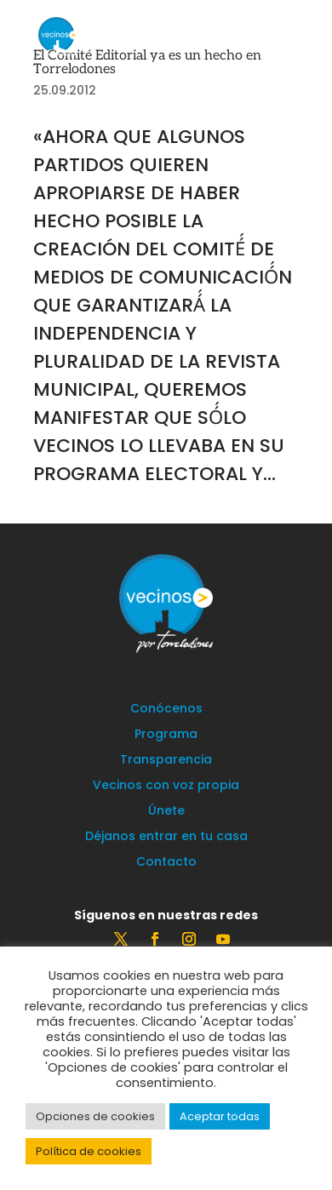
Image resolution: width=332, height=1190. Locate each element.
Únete (166, 811)
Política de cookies (88, 1151)
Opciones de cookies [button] (95, 1116)
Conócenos (166, 709)
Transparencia (166, 760)
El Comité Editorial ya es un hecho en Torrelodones (147, 62)
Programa (166, 735)
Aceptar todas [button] (220, 1116)
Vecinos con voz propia (166, 786)
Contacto (166, 862)
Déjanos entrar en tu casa (166, 837)
